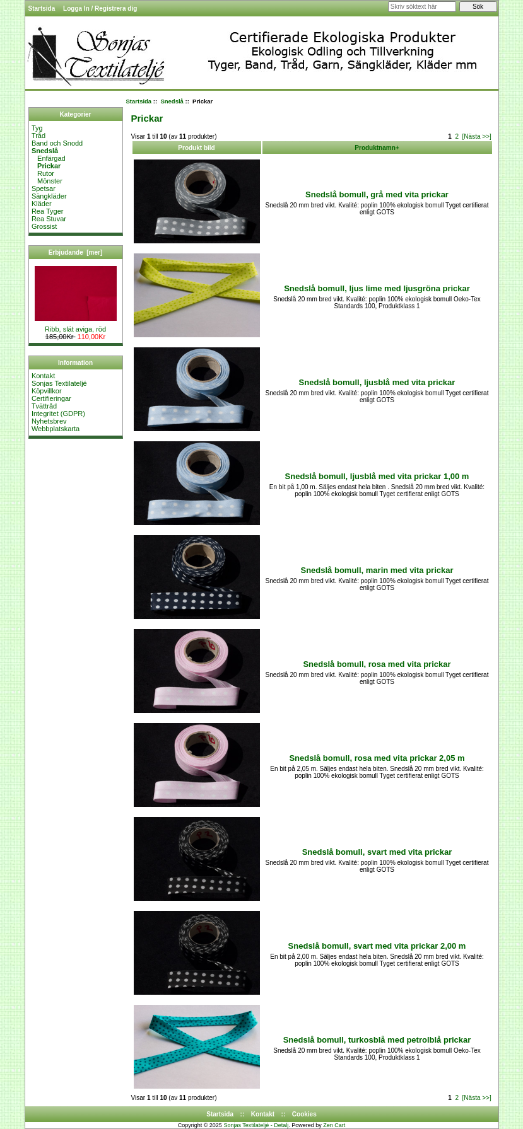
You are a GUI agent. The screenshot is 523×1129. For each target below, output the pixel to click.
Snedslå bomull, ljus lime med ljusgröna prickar (377, 288)
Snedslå (171, 101)
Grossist (44, 226)
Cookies (304, 1114)
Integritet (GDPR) (58, 413)
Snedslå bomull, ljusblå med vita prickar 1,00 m (377, 476)
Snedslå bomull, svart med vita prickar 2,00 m (377, 946)
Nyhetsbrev (49, 421)
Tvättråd (44, 406)
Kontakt (43, 375)
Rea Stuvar (49, 219)
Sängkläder (49, 196)
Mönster (47, 181)
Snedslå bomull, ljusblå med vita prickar (377, 382)
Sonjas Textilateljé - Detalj (255, 1125)
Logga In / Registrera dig (100, 8)
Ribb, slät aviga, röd (75, 326)
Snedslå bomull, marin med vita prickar (376, 570)
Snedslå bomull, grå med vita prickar (377, 194)
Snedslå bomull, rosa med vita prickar (376, 664)
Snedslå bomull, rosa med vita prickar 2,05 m (376, 758)
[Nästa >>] (476, 136)
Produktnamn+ (377, 147)
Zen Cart (334, 1125)
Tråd (38, 135)
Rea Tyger (48, 211)
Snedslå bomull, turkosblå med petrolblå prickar (377, 1040)
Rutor (43, 173)
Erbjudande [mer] (76, 252)
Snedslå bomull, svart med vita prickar (377, 852)
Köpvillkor (47, 391)
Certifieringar (51, 398)
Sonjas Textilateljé (59, 383)
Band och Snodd (57, 143)
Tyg (37, 128)
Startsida (42, 8)
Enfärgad (49, 158)
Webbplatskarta (55, 428)
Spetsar (44, 188)
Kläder (42, 203)
